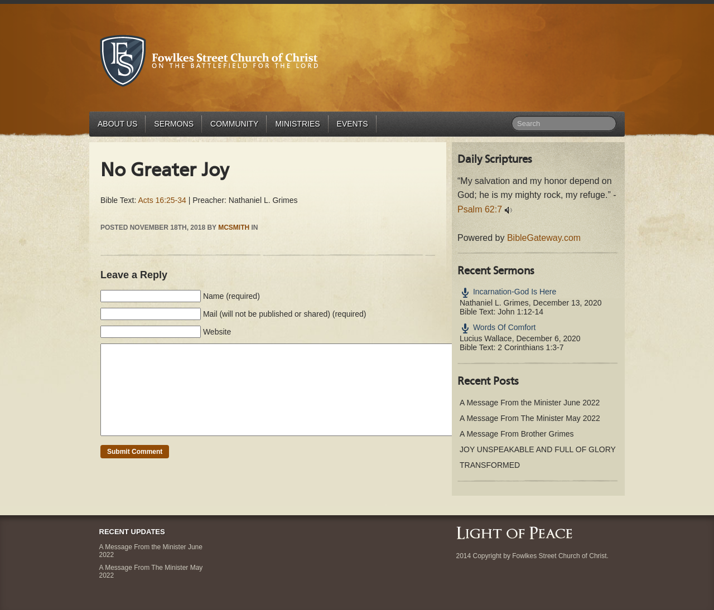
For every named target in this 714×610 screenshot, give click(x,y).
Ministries (297, 123)
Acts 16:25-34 (162, 200)
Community (234, 123)
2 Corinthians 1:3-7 (530, 347)
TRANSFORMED (490, 465)
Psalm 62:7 (479, 209)
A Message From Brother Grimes (517, 433)
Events (352, 123)
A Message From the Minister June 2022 (530, 402)
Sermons (174, 123)
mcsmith (233, 227)
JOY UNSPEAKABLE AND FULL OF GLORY (538, 449)
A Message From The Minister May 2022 (530, 418)
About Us (117, 123)
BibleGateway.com (544, 238)
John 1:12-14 (520, 311)
